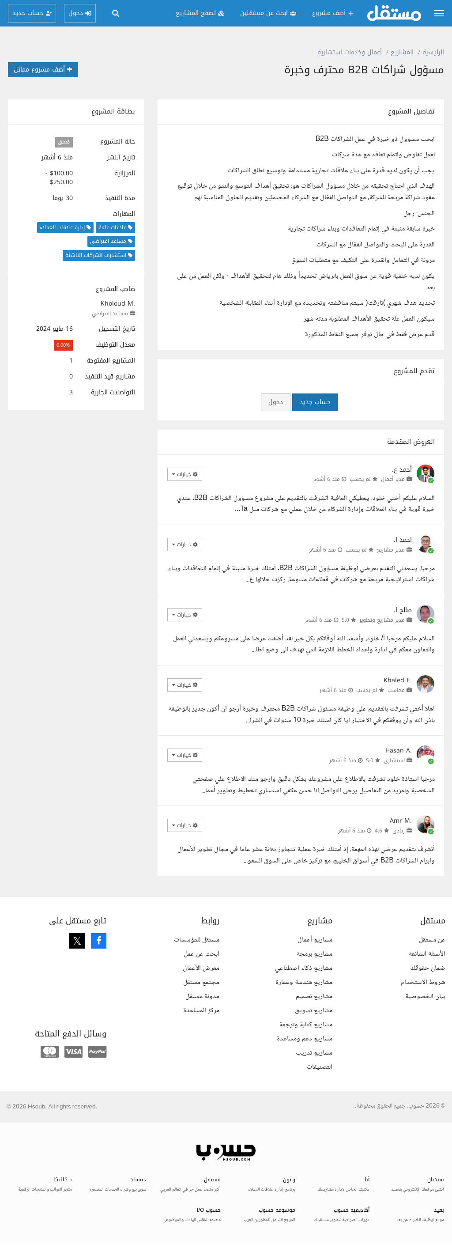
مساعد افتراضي (110, 313)
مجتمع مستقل (201, 982)
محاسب (396, 690)
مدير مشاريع (391, 550)
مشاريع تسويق (313, 1011)
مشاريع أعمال (315, 940)
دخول (275, 402)
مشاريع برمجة (314, 954)
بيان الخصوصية (425, 996)
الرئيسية (433, 52)
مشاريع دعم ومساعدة (304, 1039)
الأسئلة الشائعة (427, 954)
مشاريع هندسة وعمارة (303, 982)
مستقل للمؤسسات (196, 940)
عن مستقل (432, 940)
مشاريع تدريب (314, 1053)
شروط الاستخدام (423, 982)
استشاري (394, 760)
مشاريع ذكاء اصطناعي (303, 968)
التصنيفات (319, 1067)
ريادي (398, 831)
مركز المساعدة (201, 1011)
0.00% (63, 345)
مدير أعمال (393, 479)
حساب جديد (315, 402)
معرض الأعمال (201, 968)
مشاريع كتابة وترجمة (305, 1025)
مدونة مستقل (202, 996)
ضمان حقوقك (427, 968)
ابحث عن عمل (201, 954)
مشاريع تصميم (314, 996)
